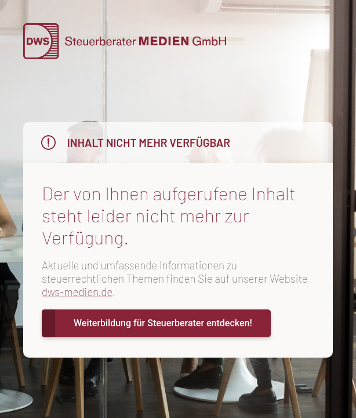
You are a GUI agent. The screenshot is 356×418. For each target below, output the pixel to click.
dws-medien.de (77, 291)
